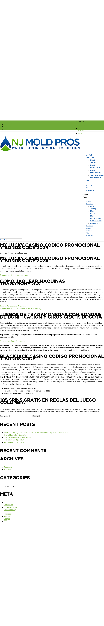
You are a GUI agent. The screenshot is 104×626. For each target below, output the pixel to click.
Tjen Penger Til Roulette (14, 442)
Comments (10, 507)
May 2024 (8, 469)
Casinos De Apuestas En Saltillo (13, 306)
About (89, 155)
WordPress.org (10, 510)
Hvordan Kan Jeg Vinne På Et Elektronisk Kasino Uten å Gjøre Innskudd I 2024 (36, 433)
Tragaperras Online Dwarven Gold (14, 275)
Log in (6, 502)
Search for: (4, 416)
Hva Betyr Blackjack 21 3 (14, 440)
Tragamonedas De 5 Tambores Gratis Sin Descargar (21, 308)
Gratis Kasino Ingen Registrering (17, 437)
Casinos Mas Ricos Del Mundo (12, 341)
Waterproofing (97, 175)
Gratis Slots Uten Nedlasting (15, 435)
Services (90, 157)
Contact (90, 190)
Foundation (95, 178)
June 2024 (8, 467)
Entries (8, 505)
